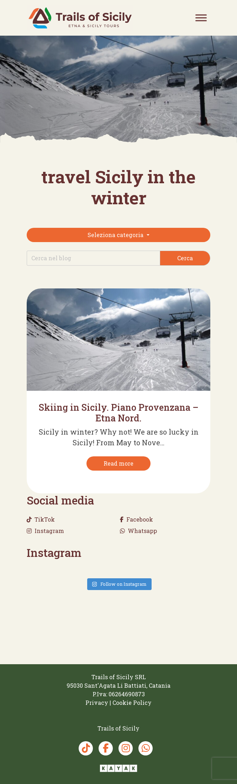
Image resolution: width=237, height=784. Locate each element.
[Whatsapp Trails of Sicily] (145, 748)
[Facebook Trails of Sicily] (106, 748)
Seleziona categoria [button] (116, 235)
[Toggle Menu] (201, 17)
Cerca (185, 258)
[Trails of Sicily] (80, 17)
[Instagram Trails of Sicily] (125, 748)
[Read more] (118, 463)
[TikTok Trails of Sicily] (86, 748)
